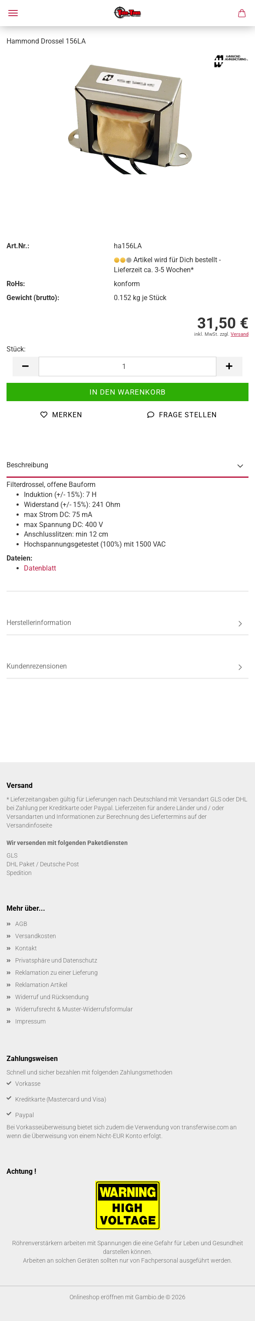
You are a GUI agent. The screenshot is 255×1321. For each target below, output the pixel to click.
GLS (12, 855)
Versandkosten (35, 935)
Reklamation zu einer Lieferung (56, 972)
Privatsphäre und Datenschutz (56, 960)
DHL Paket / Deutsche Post (43, 864)
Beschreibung (27, 465)
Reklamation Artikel (41, 984)
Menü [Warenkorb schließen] (13, 13)
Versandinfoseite (29, 825)
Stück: (16, 349)
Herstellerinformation (39, 622)
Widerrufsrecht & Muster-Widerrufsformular (74, 1009)
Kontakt (26, 948)
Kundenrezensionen (37, 666)
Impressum (30, 1021)
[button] (26, 366)
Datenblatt (40, 568)
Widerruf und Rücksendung (52, 996)
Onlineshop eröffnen (97, 1297)
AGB (21, 923)
